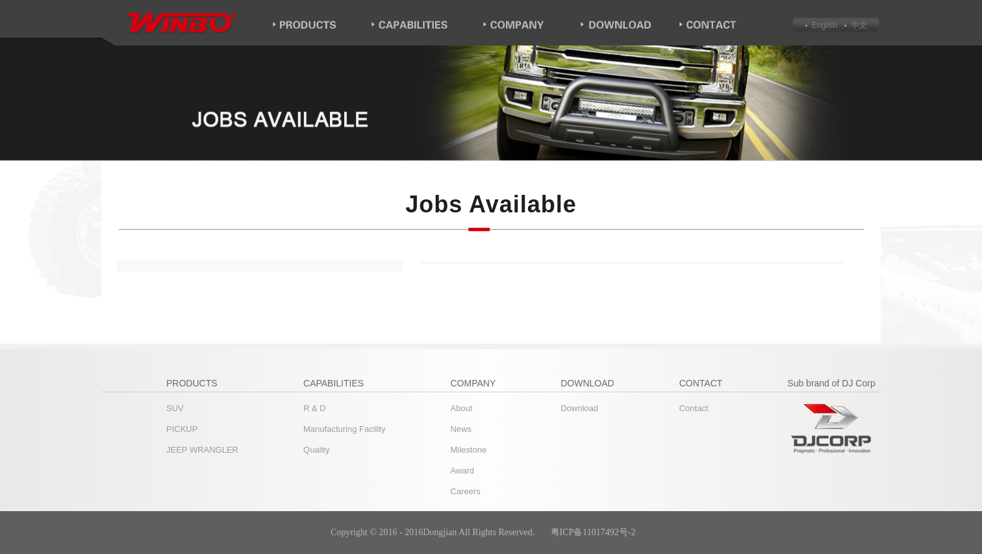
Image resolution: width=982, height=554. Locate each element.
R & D (314, 408)
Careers (465, 491)
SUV (175, 408)
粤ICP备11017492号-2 (594, 532)
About (461, 408)
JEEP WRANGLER (202, 450)
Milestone (468, 450)
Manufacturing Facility (344, 429)
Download (579, 408)
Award (462, 470)
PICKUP (181, 429)
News (461, 429)
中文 (857, 25)
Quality (316, 450)
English (824, 25)
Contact (694, 408)
